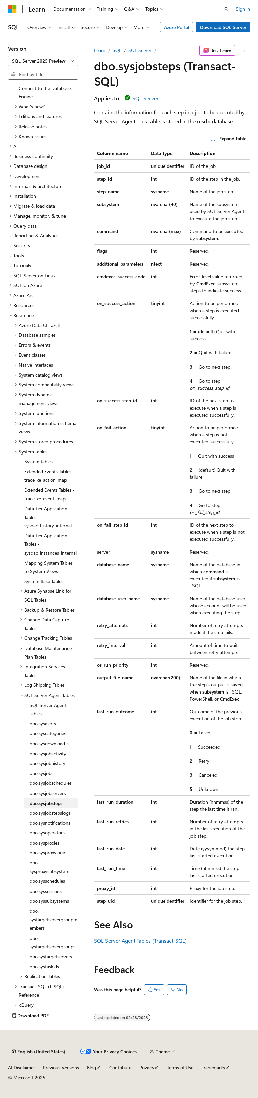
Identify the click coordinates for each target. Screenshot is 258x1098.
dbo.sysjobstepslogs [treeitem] (50, 813)
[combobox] (43, 61)
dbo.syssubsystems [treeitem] (49, 901)
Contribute (120, 1067)
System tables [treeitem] (38, 461)
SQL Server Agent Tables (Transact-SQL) (140, 940)
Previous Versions (61, 1067)
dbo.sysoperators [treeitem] (47, 832)
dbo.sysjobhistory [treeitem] (48, 763)
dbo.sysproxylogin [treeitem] (48, 852)
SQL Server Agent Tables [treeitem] (48, 709)
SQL (117, 50)
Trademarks (213, 1067)
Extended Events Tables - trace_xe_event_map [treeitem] (49, 494)
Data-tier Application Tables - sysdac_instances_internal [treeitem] (50, 544)
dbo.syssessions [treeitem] (46, 891)
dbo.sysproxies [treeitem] (44, 843)
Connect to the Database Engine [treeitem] (45, 92)
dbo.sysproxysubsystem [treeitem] (49, 866)
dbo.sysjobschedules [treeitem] (51, 783)
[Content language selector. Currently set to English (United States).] (39, 1051)
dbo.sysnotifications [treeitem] (50, 823)
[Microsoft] (12, 9)
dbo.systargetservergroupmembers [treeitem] (53, 919)
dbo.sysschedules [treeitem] (47, 881)
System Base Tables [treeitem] (43, 581)
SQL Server (140, 50)
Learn (99, 50)
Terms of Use (180, 1067)
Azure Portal (176, 27)
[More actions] (244, 50)
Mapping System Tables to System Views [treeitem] (48, 567)
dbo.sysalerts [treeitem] (43, 723)
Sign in (243, 9)
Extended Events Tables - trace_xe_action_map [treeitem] (49, 475)
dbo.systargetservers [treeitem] (51, 956)
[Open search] (226, 9)
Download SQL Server (223, 27)
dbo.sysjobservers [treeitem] (48, 793)
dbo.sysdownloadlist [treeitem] (50, 743)
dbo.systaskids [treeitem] (44, 966)
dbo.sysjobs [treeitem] (41, 773)
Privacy (146, 1067)
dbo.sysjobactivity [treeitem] (48, 753)
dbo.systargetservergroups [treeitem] (52, 942)
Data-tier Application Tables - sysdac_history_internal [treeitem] (48, 517)
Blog (91, 1067)
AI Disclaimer (21, 1067)
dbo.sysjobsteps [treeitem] (46, 803)
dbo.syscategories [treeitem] (48, 733)
